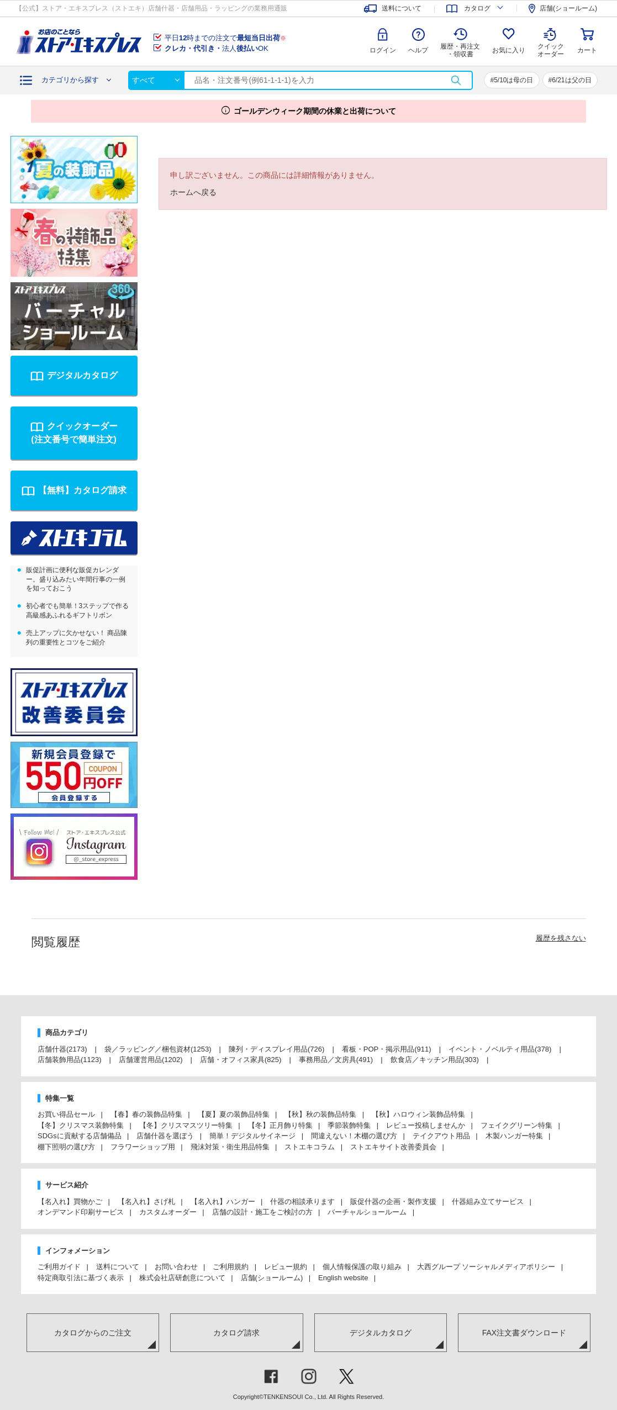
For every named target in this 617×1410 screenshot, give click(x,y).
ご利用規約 (231, 1267)
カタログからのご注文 (92, 1332)
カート (587, 50)
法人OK (216, 48)
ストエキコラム (309, 1147)
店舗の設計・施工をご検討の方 (262, 1212)
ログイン (383, 50)
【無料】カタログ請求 (82, 490)
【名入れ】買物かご (70, 1201)
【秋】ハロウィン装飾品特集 (418, 1114)
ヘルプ (418, 50)
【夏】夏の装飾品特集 (234, 1114)
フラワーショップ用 (142, 1147)
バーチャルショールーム (367, 1212)
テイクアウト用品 (441, 1136)
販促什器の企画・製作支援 (393, 1201)
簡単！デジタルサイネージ (252, 1136)
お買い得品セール (66, 1114)
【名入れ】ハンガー (223, 1201)
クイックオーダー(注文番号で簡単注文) (74, 432)
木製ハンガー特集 (514, 1136)
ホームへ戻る (193, 192)
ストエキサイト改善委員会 (393, 1147)
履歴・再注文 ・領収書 (460, 50)
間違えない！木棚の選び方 (354, 1136)
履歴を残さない (561, 938)
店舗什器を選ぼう (165, 1136)
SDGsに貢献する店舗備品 (80, 1136)
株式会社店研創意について (182, 1278)
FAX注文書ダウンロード (524, 1332)
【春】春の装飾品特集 (146, 1114)
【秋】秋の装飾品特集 (320, 1114)
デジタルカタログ (82, 375)
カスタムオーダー (168, 1212)
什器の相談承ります (302, 1201)
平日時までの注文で (225, 38)
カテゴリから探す (70, 80)
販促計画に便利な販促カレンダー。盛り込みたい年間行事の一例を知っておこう (75, 579)
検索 (456, 80)
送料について (117, 1267)
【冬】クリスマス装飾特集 (81, 1125)
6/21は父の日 (571, 80)
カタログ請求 (236, 1332)
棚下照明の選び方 (66, 1147)
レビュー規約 (285, 1267)
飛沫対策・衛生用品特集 (230, 1147)
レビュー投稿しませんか (425, 1125)
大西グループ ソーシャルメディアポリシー (486, 1267)
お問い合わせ (176, 1267)
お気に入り (508, 50)
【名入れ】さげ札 (146, 1201)
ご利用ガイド (59, 1267)
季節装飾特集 (349, 1125)
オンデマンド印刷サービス (81, 1212)
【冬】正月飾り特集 (280, 1125)
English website (343, 1278)
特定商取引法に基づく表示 (81, 1278)
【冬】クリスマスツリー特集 (186, 1125)
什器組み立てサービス (488, 1201)
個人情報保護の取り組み (362, 1267)
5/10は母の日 (513, 80)
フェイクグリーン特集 (516, 1125)
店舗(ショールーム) (272, 1278)
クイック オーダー (550, 42)
